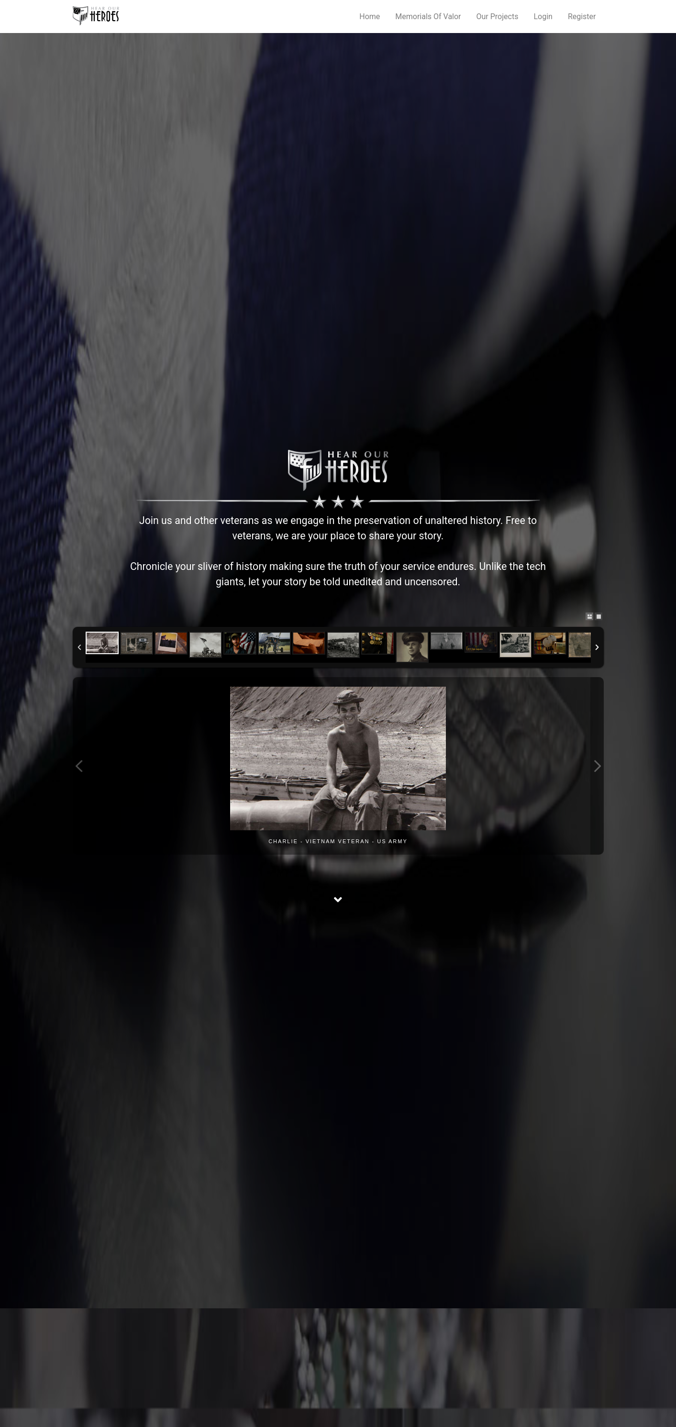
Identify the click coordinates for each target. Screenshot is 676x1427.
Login (542, 16)
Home (369, 16)
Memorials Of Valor (428, 16)
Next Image (597, 766)
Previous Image (79, 766)
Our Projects (498, 16)
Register (582, 16)
